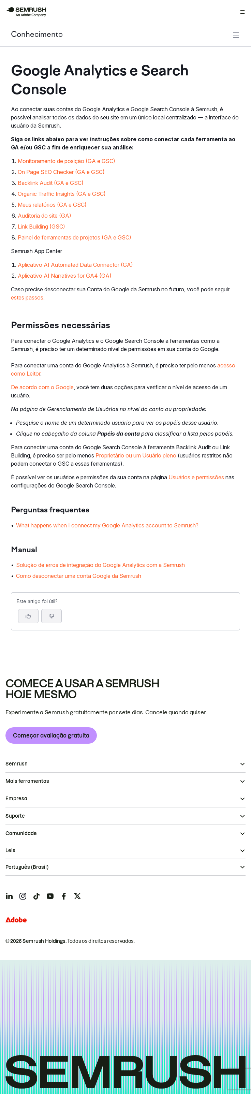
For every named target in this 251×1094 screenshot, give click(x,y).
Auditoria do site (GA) (44, 215)
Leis (10, 850)
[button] (51, 616)
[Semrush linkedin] (9, 896)
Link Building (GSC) (41, 226)
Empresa (16, 798)
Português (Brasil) (26, 867)
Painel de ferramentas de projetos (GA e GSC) (74, 237)
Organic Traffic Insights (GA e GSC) (62, 193)
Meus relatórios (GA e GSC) (52, 204)
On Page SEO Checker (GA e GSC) (61, 172)
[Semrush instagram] (23, 896)
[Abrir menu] (242, 12)
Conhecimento (37, 35)
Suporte (15, 816)
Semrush (16, 764)
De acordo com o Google (42, 387)
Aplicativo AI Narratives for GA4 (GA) (65, 275)
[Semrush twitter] (77, 896)
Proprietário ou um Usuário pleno (135, 455)
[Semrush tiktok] (36, 896)
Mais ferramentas (27, 781)
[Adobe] (16, 919)
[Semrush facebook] (64, 896)
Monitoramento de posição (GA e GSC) (66, 161)
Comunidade (21, 833)
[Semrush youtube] (50, 896)
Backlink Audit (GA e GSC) (51, 182)
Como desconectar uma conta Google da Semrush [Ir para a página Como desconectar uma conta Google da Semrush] (78, 575)
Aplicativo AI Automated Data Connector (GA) (75, 264)
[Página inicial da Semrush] (25, 12)
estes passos (27, 297)
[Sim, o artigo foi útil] (28, 616)
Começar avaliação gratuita (51, 735)
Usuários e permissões (196, 477)
